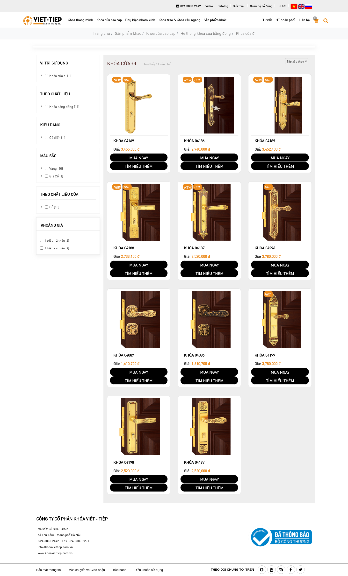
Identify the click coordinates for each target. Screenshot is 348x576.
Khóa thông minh (80, 20)
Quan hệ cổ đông (261, 6)
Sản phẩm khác (215, 20)
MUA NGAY (138, 157)
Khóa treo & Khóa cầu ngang (179, 20)
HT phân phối (285, 20)
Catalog (223, 6)
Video (209, 6)
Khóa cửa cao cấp (109, 20)
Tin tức (281, 6)
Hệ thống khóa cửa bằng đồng (206, 33)
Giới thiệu (239, 6)
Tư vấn (267, 20)
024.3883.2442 (188, 6)
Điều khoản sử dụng (149, 570)
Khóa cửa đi (245, 33)
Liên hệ (304, 20)
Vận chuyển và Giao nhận (87, 570)
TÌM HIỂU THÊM (138, 166)
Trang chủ (101, 33)
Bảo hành (120, 570)
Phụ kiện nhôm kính (140, 20)
